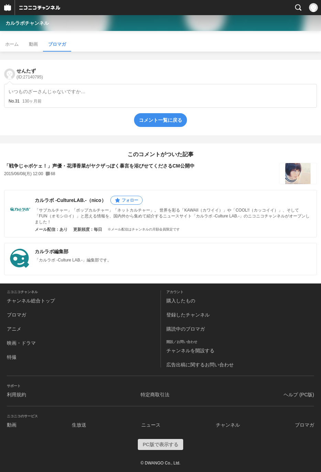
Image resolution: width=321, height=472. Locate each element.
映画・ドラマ (21, 343)
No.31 (14, 101)
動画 (33, 44)
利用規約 (16, 394)
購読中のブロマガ (185, 329)
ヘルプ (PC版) (299, 394)
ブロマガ (57, 44)
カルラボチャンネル (27, 23)
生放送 (79, 425)
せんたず (29, 73)
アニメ (14, 329)
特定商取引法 (155, 394)
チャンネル (228, 425)
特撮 (11, 357)
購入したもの (180, 300)
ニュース (150, 425)
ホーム (12, 44)
